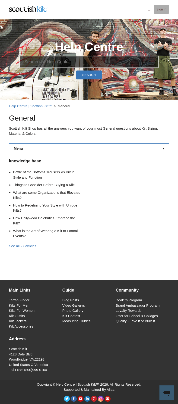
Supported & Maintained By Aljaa (89, 389)
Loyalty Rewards (128, 310)
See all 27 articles (22, 246)
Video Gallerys (73, 305)
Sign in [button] (161, 9)
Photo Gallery (72, 310)
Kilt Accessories (21, 326)
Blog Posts (70, 300)
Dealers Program (129, 300)
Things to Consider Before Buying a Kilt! (44, 185)
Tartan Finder (19, 300)
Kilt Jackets (17, 321)
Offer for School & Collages (137, 316)
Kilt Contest (71, 316)
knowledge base (25, 161)
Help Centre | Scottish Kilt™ (30, 106)
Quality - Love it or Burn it (135, 321)
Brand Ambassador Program (137, 305)
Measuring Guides (76, 321)
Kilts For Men (19, 305)
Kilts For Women (22, 310)
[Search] (89, 62)
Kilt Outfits (17, 316)
